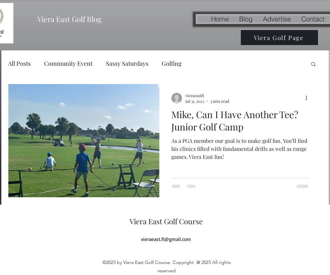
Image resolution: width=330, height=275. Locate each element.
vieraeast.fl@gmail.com (166, 239)
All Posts (19, 63)
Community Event (68, 63)
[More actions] (309, 98)
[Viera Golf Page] (279, 37)
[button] (313, 64)
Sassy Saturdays (127, 63)
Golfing (172, 63)
